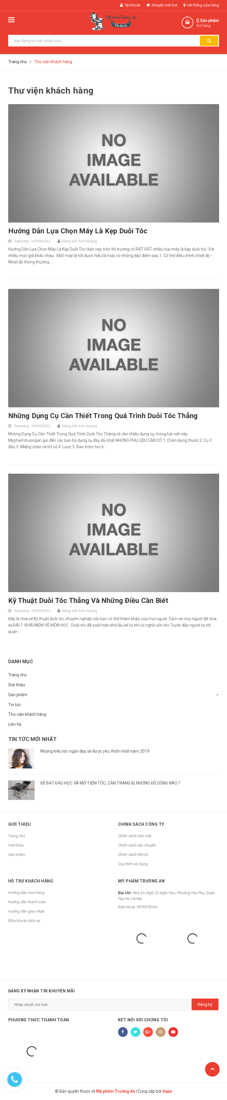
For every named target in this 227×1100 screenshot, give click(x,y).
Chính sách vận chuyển (137, 845)
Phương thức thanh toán (38, 1020)
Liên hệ (14, 724)
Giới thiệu (16, 684)
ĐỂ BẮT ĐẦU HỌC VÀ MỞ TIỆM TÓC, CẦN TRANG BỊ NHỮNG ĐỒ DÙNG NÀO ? (110, 783)
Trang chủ (17, 675)
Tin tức (14, 704)
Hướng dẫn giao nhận (26, 911)
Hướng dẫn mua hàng (26, 892)
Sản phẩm (17, 694)
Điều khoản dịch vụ (24, 920)
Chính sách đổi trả (133, 854)
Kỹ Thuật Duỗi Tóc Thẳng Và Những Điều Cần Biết (88, 600)
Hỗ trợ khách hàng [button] (30, 881)
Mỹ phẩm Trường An (141, 881)
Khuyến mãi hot (161, 5)
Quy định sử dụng (133, 864)
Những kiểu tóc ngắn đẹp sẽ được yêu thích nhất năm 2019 (95, 751)
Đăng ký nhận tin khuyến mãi (41, 991)
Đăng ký (205, 1004)
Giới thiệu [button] (19, 824)
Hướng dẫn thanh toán (27, 902)
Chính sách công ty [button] (141, 824)
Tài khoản (130, 5)
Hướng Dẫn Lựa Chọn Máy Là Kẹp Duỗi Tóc (78, 231)
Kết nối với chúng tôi (143, 1020)
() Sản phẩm (207, 23)
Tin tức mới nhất (32, 739)
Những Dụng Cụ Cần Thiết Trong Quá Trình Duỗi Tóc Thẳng (103, 416)
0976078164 (147, 907)
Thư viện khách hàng (27, 714)
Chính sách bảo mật (134, 836)
